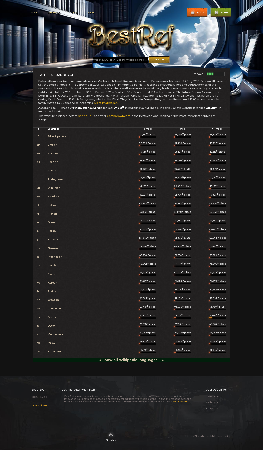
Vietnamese (55, 334)
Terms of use (39, 405)
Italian (52, 205)
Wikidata (212, 402)
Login (197, 12)
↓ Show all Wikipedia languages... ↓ (131, 360)
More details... (181, 401)
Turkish (52, 291)
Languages (54, 13)
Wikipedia (212, 396)
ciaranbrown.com (118, 116)
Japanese (54, 239)
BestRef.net (71, 389)
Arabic (52, 170)
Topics (74, 13)
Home (34, 13)
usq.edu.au (85, 116)
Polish (52, 230)
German (53, 248)
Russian (53, 153)
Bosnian (53, 317)
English (52, 144)
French (52, 213)
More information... (106, 102)
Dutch (52, 325)
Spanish (53, 162)
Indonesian (55, 256)
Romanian (54, 308)
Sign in (221, 12)
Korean (52, 282)
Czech (52, 265)
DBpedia (212, 408)
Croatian (53, 299)
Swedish (53, 196)
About (91, 13)
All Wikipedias (57, 136)
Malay (51, 343)
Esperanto (54, 351)
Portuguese (55, 179)
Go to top (111, 436)
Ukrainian (54, 187)
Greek (51, 222)
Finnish (52, 274)
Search (159, 59)
